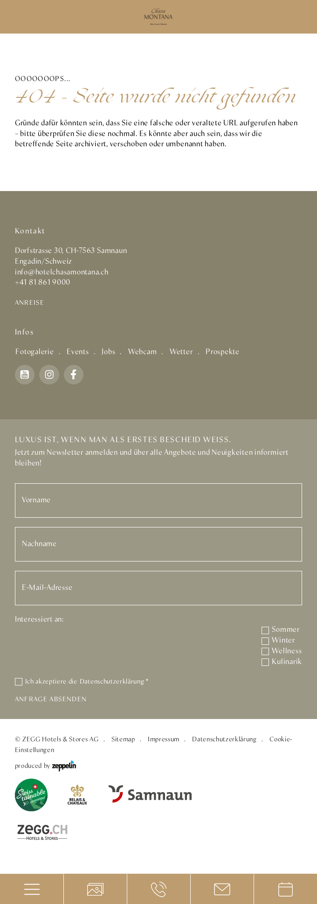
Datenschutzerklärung (114, 681)
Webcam (142, 352)
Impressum (163, 739)
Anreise (29, 303)
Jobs (108, 352)
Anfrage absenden (51, 699)
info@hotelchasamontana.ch (62, 272)
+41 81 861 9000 (42, 282)
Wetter (181, 352)
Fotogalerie (34, 352)
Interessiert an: (39, 619)
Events (78, 352)
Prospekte (223, 352)
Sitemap (123, 739)
